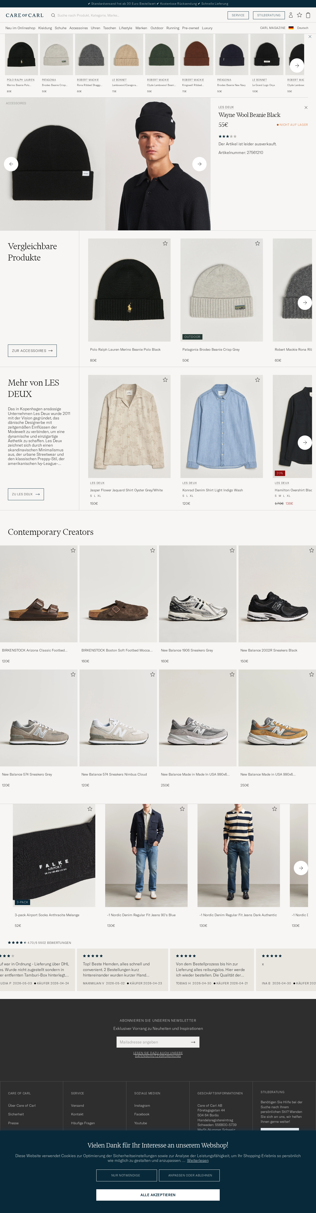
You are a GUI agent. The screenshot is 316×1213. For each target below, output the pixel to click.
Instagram (142, 1105)
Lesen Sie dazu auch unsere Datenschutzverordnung (158, 1055)
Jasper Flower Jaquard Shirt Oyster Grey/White (126, 490)
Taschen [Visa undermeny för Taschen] (109, 28)
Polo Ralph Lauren (20, 80)
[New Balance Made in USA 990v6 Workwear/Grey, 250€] (277, 729)
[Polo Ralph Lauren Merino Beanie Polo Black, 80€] (21, 63)
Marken (141, 28)
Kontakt (77, 1114)
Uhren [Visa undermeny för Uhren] (95, 28)
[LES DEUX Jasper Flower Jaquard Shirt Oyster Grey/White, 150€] (129, 440)
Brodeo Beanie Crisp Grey (54, 85)
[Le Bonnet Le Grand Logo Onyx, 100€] (266, 63)
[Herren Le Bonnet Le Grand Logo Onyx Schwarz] (266, 54)
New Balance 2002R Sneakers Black (268, 650)
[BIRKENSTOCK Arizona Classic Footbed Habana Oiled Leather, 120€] (39, 604)
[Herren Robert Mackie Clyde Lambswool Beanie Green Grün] (161, 54)
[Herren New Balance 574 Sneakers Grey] (39, 718)
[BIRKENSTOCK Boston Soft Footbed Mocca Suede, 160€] (118, 604)
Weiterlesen (198, 1160)
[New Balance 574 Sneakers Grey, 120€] (39, 729)
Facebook (141, 1114)
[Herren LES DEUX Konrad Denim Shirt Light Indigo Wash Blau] (221, 426)
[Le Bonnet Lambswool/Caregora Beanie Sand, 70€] (126, 63)
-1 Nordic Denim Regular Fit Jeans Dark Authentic (238, 915)
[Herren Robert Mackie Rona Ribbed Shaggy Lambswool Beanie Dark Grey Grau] (91, 54)
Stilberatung (269, 15)
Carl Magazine (273, 28)
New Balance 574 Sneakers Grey (27, 774)
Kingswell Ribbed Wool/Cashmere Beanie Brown (195, 85)
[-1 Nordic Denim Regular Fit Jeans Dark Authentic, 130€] (239, 866)
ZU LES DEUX (26, 494)
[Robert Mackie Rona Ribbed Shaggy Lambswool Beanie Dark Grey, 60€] (91, 63)
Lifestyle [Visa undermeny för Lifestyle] (125, 28)
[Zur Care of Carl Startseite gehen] (24, 15)
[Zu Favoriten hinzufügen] (164, 244)
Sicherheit (16, 1114)
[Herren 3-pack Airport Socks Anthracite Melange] (54, 855)
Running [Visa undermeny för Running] (172, 28)
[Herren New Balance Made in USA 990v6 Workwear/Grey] (277, 718)
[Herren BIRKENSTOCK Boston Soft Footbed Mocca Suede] (118, 593)
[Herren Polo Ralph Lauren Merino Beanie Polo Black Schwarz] (21, 54)
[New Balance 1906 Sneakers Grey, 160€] (198, 604)
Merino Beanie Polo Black (18, 85)
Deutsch (302, 28)
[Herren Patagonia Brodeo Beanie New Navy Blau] (231, 54)
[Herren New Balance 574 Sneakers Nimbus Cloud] (118, 718)
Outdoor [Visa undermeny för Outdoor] (157, 28)
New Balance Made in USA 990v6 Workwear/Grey (266, 774)
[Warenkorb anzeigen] (308, 15)
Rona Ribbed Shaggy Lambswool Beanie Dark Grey (90, 85)
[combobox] (303, 28)
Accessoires (16, 103)
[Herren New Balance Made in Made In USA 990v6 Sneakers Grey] (198, 718)
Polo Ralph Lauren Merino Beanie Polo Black (125, 349)
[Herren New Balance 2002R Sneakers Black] (277, 593)
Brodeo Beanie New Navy (231, 85)
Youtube (140, 1123)
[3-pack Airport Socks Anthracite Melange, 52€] (54, 866)
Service (238, 15)
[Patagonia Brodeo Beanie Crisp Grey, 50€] (56, 63)
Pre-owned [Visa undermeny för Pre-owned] (190, 28)
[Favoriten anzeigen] (299, 15)
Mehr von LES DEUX (33, 388)
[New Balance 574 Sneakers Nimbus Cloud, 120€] (118, 729)
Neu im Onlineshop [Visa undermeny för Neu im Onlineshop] (20, 28)
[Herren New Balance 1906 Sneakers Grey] (198, 593)
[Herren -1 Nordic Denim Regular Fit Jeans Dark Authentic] (239, 855)
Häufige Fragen (83, 1123)
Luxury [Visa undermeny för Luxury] (207, 28)
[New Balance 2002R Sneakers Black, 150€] (277, 604)
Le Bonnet (119, 80)
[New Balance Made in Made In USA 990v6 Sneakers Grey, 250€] (198, 729)
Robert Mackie (88, 80)
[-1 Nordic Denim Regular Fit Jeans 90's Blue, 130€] (146, 866)
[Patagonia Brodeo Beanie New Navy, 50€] (231, 63)
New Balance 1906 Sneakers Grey (187, 650)
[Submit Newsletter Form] (193, 1042)
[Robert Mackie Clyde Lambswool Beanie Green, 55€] (161, 63)
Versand (77, 1105)
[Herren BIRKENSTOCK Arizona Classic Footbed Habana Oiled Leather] (39, 593)
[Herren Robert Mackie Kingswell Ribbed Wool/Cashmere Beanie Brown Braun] (196, 54)
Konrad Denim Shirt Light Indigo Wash (212, 490)
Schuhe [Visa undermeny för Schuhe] (60, 28)
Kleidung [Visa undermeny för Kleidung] (45, 28)
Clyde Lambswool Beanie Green (161, 85)
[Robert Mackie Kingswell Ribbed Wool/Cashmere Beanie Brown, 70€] (196, 63)
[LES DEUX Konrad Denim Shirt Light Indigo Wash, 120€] (222, 440)
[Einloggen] (291, 15)
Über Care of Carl (22, 1105)
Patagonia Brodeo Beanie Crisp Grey (210, 349)
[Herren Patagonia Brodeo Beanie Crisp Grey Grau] (56, 54)
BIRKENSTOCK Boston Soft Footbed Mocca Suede (115, 650)
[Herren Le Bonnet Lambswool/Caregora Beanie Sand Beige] (126, 54)
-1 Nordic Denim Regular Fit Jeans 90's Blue (141, 915)
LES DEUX (226, 107)
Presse (13, 1123)
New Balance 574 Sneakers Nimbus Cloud (114, 774)
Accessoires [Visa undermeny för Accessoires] (78, 28)
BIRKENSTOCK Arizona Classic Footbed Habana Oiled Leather (33, 650)
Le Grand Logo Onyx (263, 85)
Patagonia (49, 80)
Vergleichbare (32, 252)
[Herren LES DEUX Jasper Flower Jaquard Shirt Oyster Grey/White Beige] (129, 426)
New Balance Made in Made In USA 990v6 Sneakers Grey (194, 774)
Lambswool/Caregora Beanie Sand (124, 85)
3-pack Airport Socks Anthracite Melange (47, 915)
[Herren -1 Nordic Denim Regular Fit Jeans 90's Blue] (146, 855)
